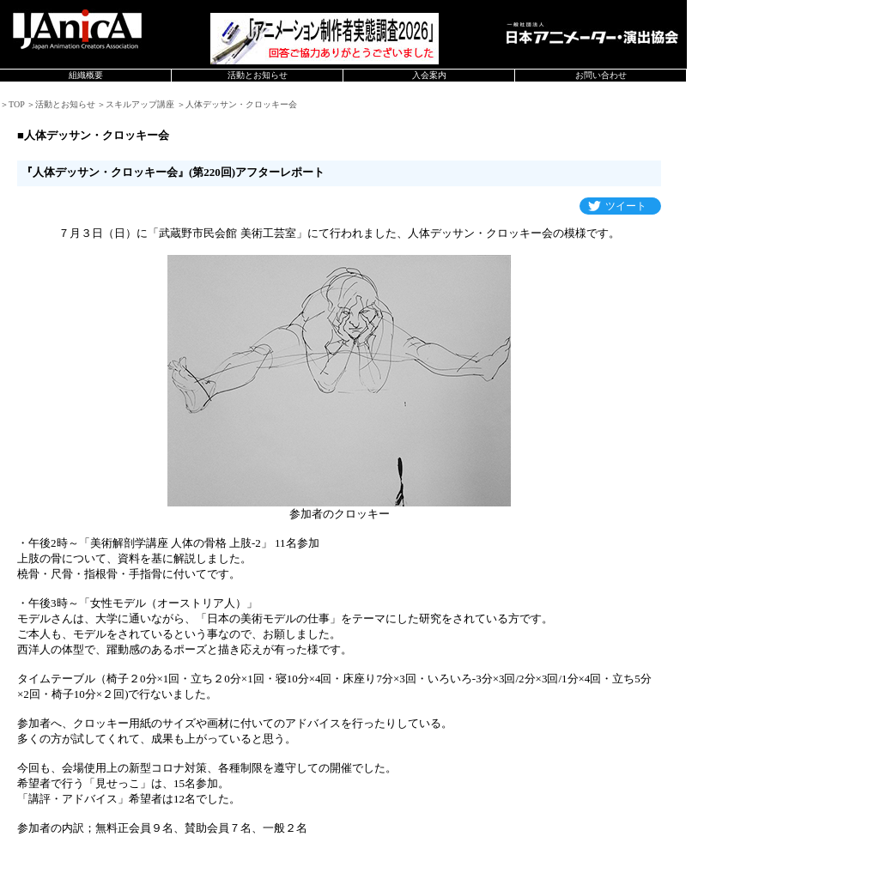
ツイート (625, 206)
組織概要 (86, 75)
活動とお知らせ (258, 75)
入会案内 (429, 75)
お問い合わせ (601, 75)
